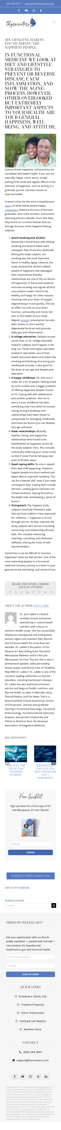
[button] (7, 762)
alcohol (25, 320)
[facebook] (15, 1076)
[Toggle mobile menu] (54, 22)
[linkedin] (46, 1076)
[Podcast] (38, 1076)
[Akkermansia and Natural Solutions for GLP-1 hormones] (45, 747)
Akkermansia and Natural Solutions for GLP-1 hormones (45, 771)
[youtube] (23, 1076)
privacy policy (26, 1109)
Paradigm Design (44, 1087)
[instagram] (30, 1076)
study (8, 205)
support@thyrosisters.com (39, 3)
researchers (11, 209)
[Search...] (28, 905)
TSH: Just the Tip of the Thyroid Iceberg (15, 770)
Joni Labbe (41, 606)
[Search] (53, 905)
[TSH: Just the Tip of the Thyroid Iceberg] (16, 747)
